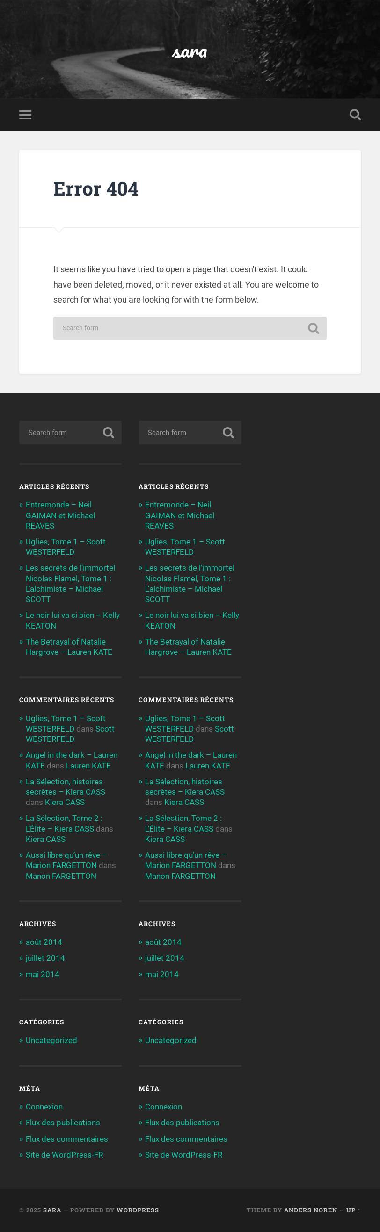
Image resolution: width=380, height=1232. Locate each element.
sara (189, 49)
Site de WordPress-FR (64, 1155)
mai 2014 (42, 974)
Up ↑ (353, 1210)
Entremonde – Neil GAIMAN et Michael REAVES (60, 515)
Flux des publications (63, 1122)
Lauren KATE (88, 765)
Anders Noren (310, 1210)
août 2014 (44, 942)
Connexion (44, 1106)
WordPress (138, 1210)
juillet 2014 (45, 958)
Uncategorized (51, 1040)
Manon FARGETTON (61, 876)
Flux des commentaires (67, 1139)
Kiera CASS (65, 802)
